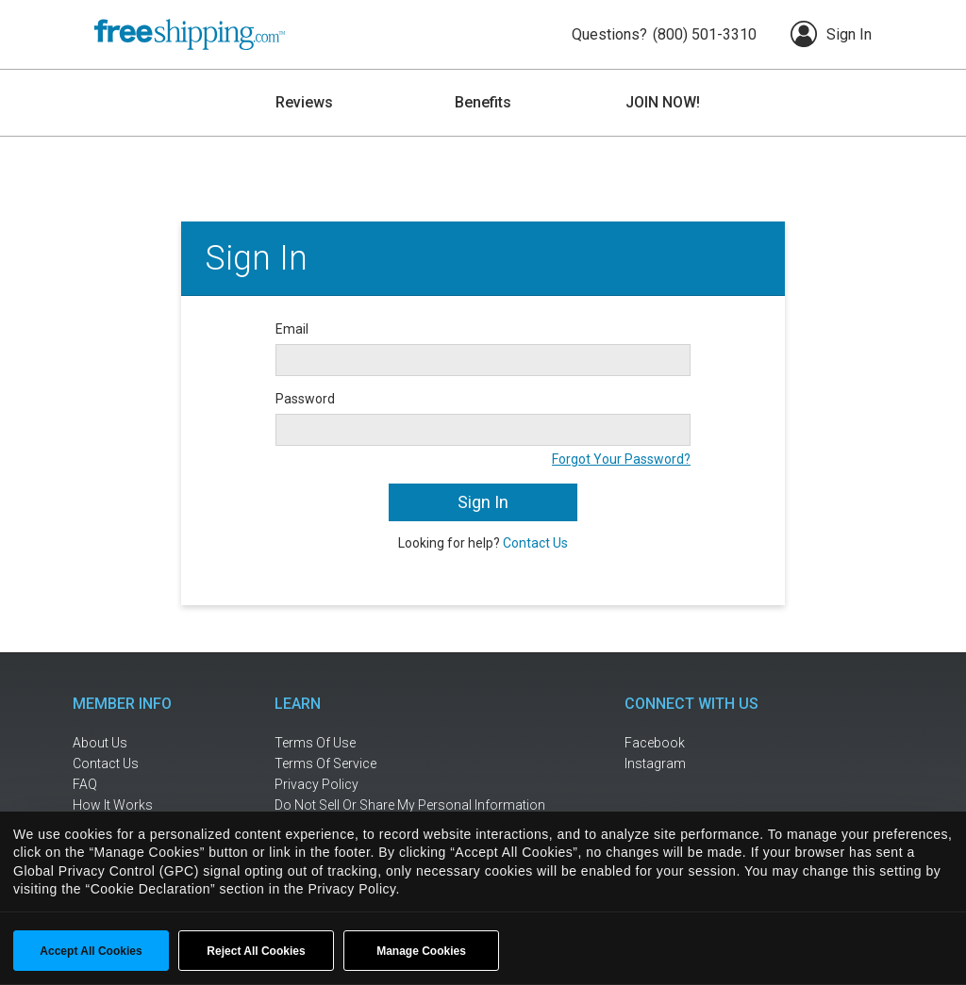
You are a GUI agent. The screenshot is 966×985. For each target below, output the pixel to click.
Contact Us (535, 542)
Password (305, 398)
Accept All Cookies (91, 951)
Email (291, 329)
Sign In (831, 34)
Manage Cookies (421, 951)
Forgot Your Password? (621, 459)
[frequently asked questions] (133, 785)
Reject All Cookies (256, 951)
